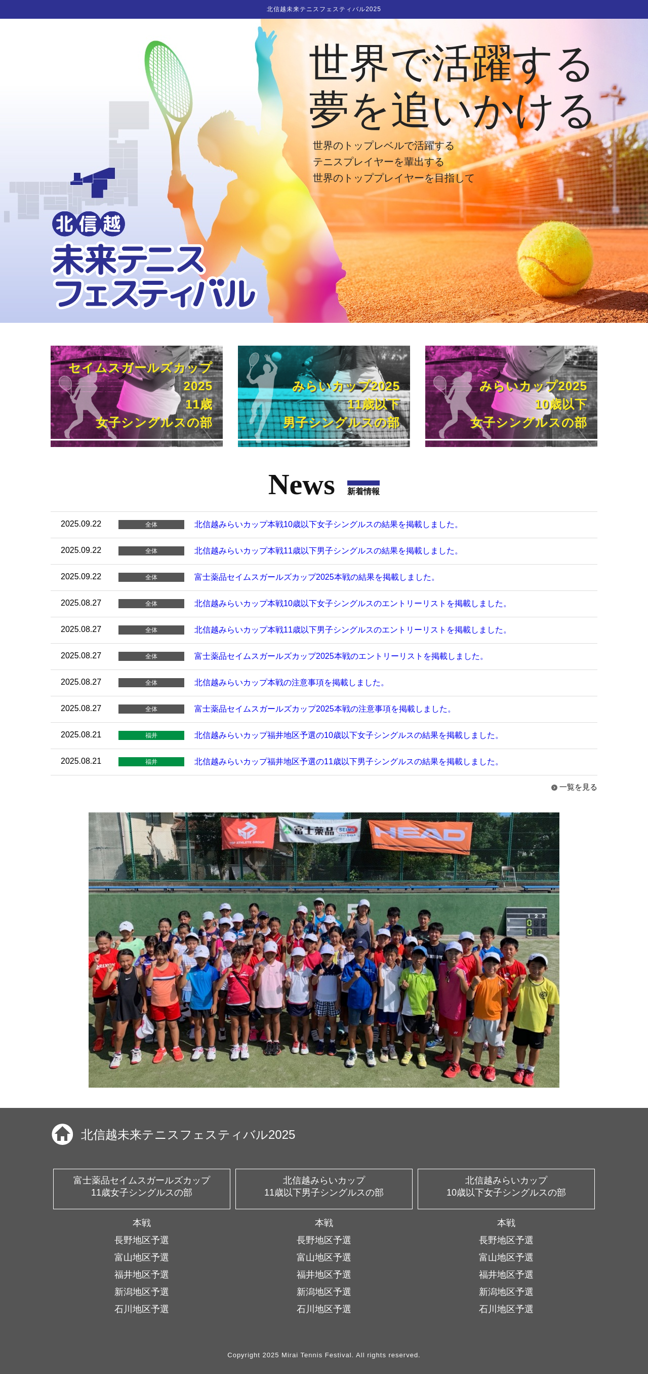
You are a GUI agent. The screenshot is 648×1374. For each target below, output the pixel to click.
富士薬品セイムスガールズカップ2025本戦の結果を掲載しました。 (316, 577)
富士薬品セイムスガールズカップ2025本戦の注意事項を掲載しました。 (325, 708)
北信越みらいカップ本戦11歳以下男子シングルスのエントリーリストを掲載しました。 (352, 629)
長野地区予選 (141, 1240)
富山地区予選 (141, 1257)
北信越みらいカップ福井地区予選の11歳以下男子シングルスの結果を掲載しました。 (348, 761)
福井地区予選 (141, 1275)
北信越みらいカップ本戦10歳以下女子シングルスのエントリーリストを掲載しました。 (352, 603)
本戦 (142, 1223)
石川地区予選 (141, 1309)
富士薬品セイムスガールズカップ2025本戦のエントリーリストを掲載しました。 (341, 656)
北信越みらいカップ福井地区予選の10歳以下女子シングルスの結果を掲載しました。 (348, 735)
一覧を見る (578, 787)
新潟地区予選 (141, 1292)
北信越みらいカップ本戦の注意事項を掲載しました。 (291, 682)
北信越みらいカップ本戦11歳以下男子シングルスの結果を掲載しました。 (328, 550)
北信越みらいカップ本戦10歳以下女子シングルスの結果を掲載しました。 (328, 524)
